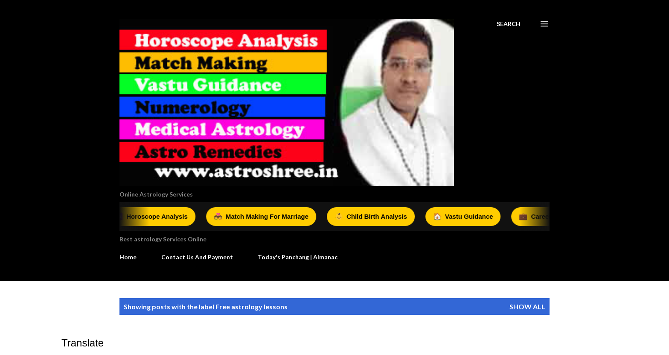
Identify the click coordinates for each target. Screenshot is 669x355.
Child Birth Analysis (373, 216)
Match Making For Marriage (263, 216)
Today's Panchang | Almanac (297, 257)
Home (128, 257)
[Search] (509, 24)
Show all (527, 306)
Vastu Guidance (465, 216)
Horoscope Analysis (153, 216)
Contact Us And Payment (197, 257)
